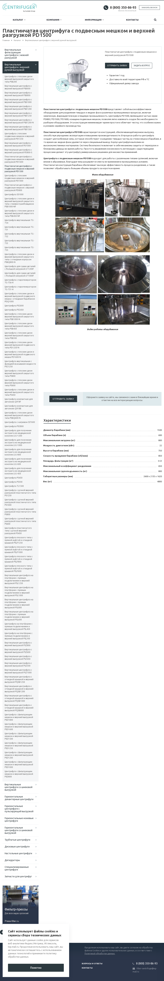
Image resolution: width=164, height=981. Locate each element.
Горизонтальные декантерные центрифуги (19, 798)
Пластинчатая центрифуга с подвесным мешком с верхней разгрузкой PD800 (19, 187)
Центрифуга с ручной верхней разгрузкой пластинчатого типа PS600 (20, 521)
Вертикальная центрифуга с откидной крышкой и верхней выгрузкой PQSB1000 (19, 698)
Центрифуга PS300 (13, 482)
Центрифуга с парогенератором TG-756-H (20, 281)
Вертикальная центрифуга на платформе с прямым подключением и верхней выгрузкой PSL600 (19, 616)
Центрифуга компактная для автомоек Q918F (19, 400)
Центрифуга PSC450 (14, 310)
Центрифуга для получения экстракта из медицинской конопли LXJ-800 (18, 452)
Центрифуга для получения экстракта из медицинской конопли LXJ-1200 (18, 433)
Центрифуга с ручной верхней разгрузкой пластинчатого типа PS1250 (20, 493)
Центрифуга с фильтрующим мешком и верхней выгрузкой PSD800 (19, 774)
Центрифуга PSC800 (14, 426)
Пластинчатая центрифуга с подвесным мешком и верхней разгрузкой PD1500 (19, 168)
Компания (54, 20)
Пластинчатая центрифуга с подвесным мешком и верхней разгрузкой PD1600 (19, 159)
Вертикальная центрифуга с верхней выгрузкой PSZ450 (18, 657)
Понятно (36, 967)
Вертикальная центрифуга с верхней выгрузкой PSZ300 (18, 664)
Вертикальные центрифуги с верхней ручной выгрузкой (17, 67)
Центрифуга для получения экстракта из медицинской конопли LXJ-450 (18, 471)
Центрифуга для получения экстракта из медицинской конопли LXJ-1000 (18, 442)
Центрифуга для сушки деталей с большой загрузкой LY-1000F (20, 274)
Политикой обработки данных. (100, 953)
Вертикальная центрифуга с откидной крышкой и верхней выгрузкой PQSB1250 (19, 679)
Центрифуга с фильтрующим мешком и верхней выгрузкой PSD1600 (19, 726)
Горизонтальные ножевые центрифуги (19, 819)
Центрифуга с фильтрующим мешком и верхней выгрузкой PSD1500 (19, 736)
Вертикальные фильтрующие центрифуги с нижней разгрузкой (17, 53)
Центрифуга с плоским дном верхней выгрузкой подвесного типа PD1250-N (20, 345)
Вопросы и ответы (92, 964)
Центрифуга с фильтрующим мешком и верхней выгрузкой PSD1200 (19, 755)
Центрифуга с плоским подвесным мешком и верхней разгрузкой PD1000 (19, 178)
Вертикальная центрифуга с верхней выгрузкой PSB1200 (18, 107)
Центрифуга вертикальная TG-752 (19, 235)
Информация (94, 20)
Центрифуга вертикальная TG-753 (19, 241)
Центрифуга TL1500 (14, 486)
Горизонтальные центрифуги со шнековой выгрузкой (18, 830)
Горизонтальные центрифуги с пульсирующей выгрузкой (19, 809)
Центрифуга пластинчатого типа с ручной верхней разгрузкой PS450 (18, 530)
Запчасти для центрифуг (18, 876)
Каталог (19, 20)
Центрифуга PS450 (13, 478)
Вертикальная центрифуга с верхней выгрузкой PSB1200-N (19, 121)
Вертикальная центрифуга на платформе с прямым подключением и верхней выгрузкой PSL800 (19, 603)
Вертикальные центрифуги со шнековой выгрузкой (18, 787)
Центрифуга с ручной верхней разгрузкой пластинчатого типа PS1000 (20, 502)
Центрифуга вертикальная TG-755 (19, 248)
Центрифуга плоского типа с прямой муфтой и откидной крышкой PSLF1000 (19, 549)
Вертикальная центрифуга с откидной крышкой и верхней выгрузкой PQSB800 (19, 707)
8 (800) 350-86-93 (123, 7)
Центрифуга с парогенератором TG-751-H (20, 288)
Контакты (132, 20)
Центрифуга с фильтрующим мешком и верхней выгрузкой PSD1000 (19, 764)
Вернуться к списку (13, 932)
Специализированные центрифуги (17, 868)
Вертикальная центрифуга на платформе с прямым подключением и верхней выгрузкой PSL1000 (19, 591)
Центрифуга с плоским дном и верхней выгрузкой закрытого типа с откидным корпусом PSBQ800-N (19, 258)
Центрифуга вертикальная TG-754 (19, 221)
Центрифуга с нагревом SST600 (20, 422)
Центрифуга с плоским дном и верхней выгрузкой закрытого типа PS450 (19, 392)
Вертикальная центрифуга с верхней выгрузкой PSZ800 (18, 644)
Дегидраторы (12, 860)
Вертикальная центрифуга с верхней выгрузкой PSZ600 (18, 650)
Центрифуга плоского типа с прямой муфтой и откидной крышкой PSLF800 (19, 559)
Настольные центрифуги (18, 853)
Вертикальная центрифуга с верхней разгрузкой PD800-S (18, 151)
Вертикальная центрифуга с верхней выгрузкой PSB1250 (18, 114)
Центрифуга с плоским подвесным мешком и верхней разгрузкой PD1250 (19, 136)
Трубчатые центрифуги (17, 839)
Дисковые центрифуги (17, 846)
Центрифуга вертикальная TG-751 (19, 228)
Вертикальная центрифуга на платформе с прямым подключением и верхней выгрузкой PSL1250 (19, 579)
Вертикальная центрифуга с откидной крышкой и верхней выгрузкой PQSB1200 (19, 689)
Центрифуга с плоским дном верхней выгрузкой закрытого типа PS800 (19, 373)
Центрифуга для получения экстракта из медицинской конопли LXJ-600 (18, 461)
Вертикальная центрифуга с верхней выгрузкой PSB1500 (18, 128)
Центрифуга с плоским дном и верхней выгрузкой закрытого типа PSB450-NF (19, 213)
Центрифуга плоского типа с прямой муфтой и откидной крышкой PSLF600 (19, 568)
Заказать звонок (149, 7)
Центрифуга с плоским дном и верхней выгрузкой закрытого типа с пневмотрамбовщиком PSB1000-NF (19, 202)
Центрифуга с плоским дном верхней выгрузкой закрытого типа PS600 (19, 383)
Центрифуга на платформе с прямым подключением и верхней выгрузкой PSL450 (18, 626)
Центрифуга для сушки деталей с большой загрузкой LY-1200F (20, 267)
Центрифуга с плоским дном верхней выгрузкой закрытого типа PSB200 (19, 79)
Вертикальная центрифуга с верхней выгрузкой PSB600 (18, 87)
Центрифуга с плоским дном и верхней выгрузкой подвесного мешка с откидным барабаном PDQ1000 (20, 297)
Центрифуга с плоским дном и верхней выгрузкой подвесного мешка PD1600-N (20, 354)
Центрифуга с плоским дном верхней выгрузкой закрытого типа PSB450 (19, 326)
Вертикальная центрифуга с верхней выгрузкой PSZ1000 (18, 671)
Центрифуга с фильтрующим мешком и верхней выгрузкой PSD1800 (19, 717)
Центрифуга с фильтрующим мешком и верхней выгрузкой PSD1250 (19, 745)
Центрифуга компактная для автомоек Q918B (19, 407)
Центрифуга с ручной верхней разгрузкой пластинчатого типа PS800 (20, 511)
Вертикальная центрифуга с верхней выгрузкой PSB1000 (18, 100)
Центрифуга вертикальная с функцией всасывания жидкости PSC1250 (20, 364)
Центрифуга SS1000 (14, 194)
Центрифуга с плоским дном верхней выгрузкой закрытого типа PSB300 (19, 335)
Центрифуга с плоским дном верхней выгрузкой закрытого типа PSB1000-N (19, 316)
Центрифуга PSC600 (14, 306)
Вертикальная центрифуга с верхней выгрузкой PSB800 (18, 94)
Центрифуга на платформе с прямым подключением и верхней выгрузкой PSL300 (18, 636)
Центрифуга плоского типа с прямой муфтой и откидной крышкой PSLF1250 (19, 540)
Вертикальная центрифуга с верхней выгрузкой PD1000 (18, 144)
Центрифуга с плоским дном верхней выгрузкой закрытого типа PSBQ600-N (19, 415)
